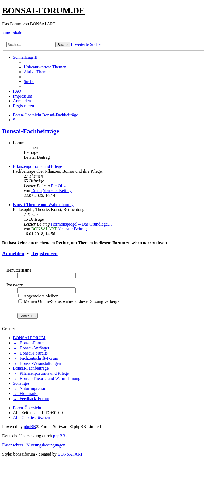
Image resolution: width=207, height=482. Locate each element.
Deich (36, 190)
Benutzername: (19, 270)
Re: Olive (59, 185)
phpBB (30, 426)
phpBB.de (61, 436)
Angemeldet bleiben (38, 296)
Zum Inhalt (12, 33)
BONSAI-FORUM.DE (43, 10)
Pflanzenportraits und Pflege (37, 166)
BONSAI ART (43, 229)
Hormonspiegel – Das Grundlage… (81, 224)
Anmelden (13, 253)
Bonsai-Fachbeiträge (30, 131)
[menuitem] (45, 67)
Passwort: (14, 285)
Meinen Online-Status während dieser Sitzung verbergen (70, 301)
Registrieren (44, 253)
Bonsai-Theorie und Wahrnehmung (43, 204)
